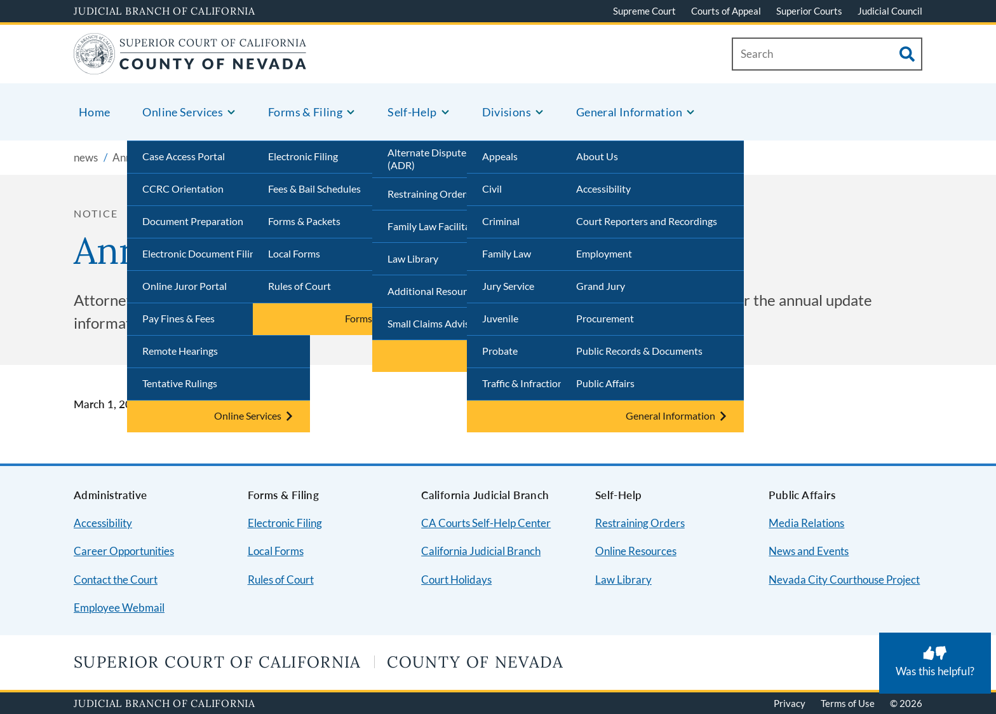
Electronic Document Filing (201, 253)
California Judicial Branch (481, 551)
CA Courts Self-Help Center (486, 523)
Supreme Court (644, 11)
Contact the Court (116, 579)
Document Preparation (192, 221)
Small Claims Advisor (433, 323)
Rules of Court (299, 286)
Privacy (789, 703)
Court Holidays (456, 579)
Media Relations (806, 523)
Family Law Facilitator (435, 226)
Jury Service (508, 286)
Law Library (412, 258)
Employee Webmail (119, 607)
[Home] (190, 66)
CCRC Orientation (183, 188)
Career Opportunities (124, 551)
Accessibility (603, 188)
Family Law (506, 253)
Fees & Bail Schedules (314, 188)
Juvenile (500, 318)
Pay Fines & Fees (178, 318)
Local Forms (294, 253)
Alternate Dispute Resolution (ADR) (451, 159)
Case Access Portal (183, 156)
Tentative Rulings (179, 383)
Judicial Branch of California (164, 10)
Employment (604, 253)
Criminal (501, 221)
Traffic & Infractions (525, 383)
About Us (597, 156)
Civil (492, 188)
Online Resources (635, 551)
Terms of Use (848, 703)
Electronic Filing (303, 156)
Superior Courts (809, 11)
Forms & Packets (304, 221)
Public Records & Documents (639, 351)
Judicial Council (890, 11)
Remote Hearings (180, 351)
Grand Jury (600, 286)
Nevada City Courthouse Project (844, 579)
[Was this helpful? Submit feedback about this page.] (935, 663)
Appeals (500, 156)
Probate (500, 351)
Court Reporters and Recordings (646, 221)
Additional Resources (434, 291)
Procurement (605, 318)
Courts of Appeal (726, 11)
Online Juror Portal (184, 286)
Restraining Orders (429, 194)
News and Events (809, 551)
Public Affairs (605, 383)
